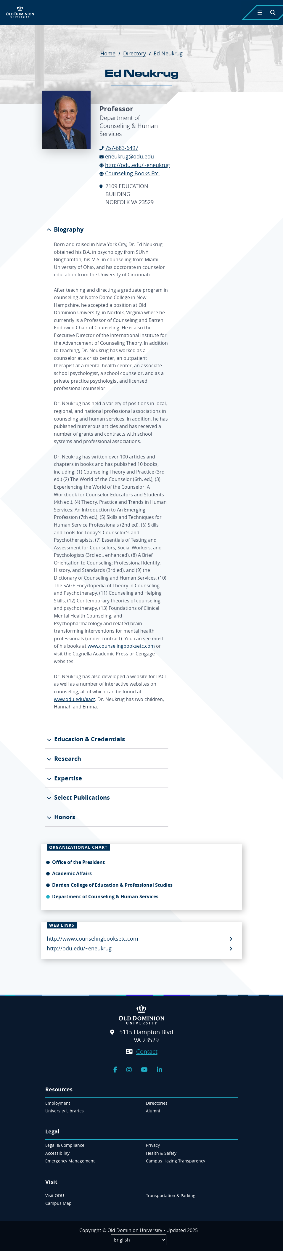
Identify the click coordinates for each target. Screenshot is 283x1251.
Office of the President (78, 862)
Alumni (153, 1111)
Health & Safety (161, 1153)
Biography (67, 229)
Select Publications (81, 797)
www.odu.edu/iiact (74, 699)
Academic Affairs (72, 873)
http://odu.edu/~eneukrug (137, 165)
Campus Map (58, 1203)
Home (111, 53)
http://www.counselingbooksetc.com (92, 938)
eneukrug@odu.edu (129, 156)
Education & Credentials (89, 739)
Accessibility (57, 1153)
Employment (57, 1103)
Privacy (153, 1145)
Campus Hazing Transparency (175, 1161)
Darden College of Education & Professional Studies (112, 885)
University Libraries (64, 1111)
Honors (64, 817)
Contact (146, 1052)
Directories (157, 1103)
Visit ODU (54, 1195)
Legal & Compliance (64, 1145)
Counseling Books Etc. (132, 173)
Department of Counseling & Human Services (105, 896)
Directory (137, 53)
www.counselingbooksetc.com (121, 646)
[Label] (138, 1239)
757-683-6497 (121, 147)
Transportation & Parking (170, 1195)
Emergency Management (70, 1161)
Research (67, 759)
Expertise (67, 778)
